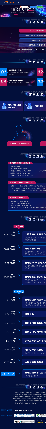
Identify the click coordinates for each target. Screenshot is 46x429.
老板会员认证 (40, 7)
